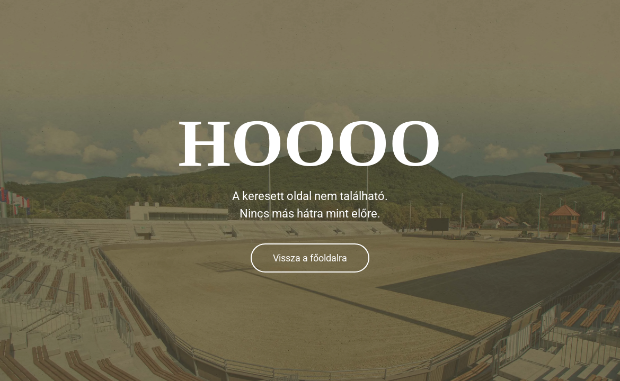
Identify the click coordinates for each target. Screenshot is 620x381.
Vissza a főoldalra (310, 258)
